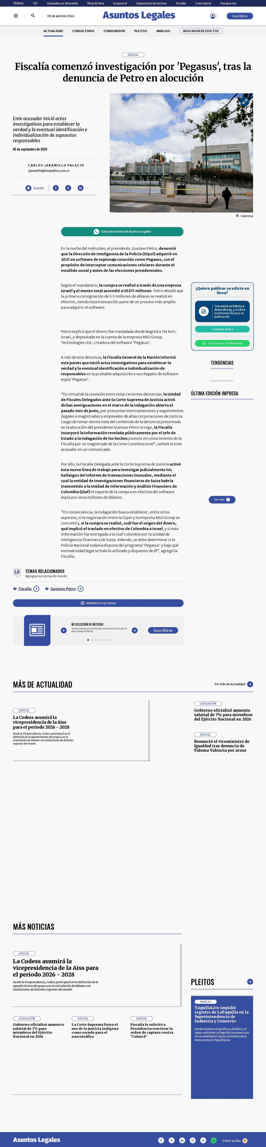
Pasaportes (228, 3)
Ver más (222, 499)
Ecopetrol (120, 3)
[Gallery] (99, 627)
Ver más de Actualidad (233, 684)
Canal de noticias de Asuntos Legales (122, 231)
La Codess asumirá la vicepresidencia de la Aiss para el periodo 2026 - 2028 (41, 722)
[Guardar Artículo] (34, 188)
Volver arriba (235, 1140)
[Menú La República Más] (16, 16)
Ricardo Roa (95, 3)
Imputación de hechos (151, 3)
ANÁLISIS (163, 31)
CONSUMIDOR (114, 31)
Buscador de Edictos (201, 31)
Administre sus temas (98, 603)
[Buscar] (33, 16)
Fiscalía (181, 3)
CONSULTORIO (83, 31)
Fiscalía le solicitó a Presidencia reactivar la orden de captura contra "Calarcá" (151, 1030)
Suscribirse (240, 16)
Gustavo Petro (63, 588)
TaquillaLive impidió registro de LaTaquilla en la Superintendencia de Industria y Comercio (222, 1014)
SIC (35, 3)
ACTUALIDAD (53, 31)
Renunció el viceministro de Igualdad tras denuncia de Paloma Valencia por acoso (221, 746)
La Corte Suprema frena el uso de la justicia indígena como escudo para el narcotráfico (95, 1030)
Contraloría (203, 3)
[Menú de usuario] (212, 16)
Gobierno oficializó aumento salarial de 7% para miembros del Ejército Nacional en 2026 (223, 714)
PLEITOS (140, 31)
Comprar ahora (222, 329)
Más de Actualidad (42, 684)
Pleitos (202, 981)
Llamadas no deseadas (62, 3)
